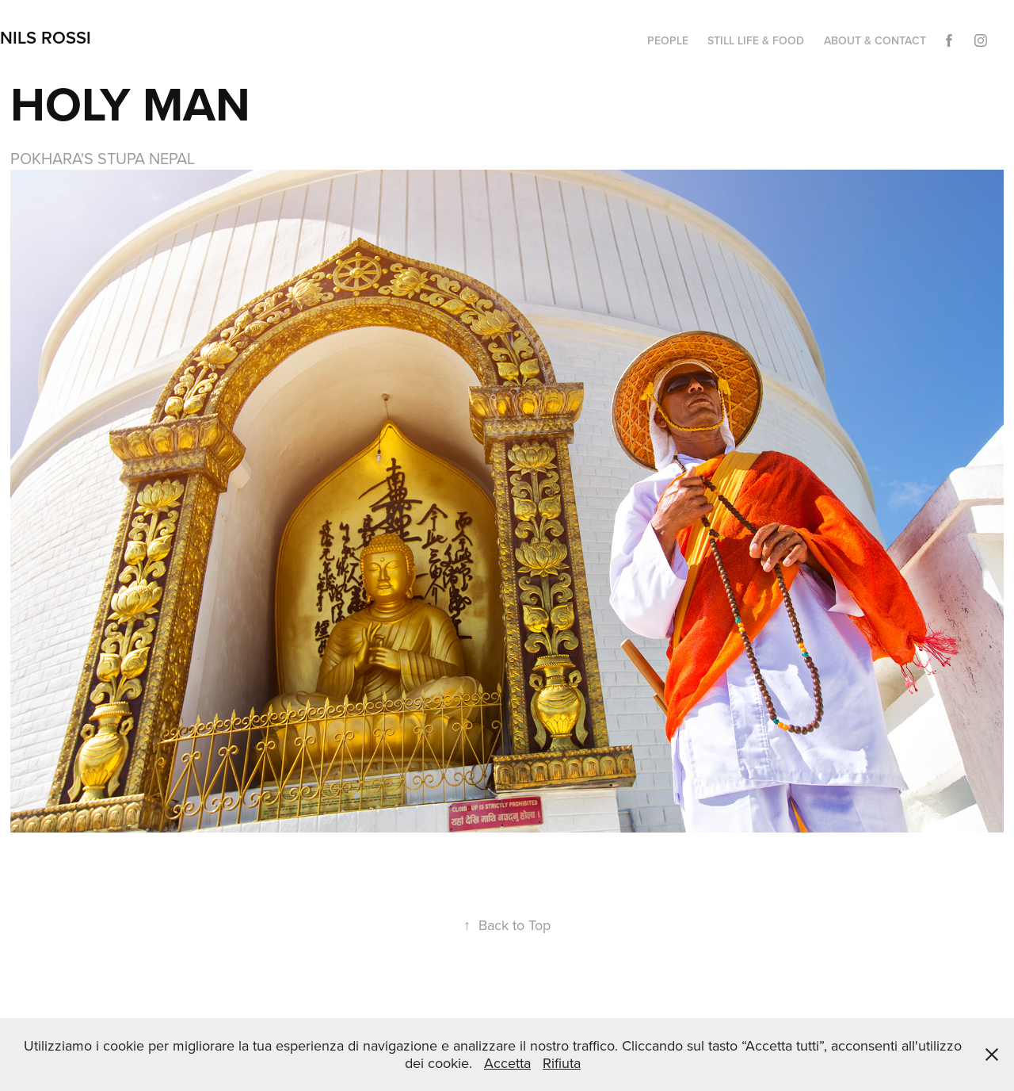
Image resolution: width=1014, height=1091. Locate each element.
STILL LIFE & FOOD (755, 40)
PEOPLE (667, 40)
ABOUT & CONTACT (875, 40)
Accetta (507, 1063)
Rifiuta (562, 1063)
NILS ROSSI (45, 37)
